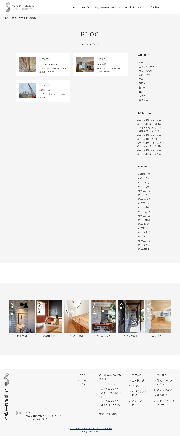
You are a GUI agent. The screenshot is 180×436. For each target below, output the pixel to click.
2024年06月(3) (143, 244)
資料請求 (162, 395)
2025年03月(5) (143, 215)
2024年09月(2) (143, 232)
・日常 (140, 91)
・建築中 (141, 83)
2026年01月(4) (143, 178)
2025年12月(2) (143, 182)
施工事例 (129, 7)
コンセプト (84, 7)
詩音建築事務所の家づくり (107, 7)
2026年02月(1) (143, 174)
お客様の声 (138, 380)
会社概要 (155, 7)
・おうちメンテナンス (148, 66)
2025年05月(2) (143, 207)
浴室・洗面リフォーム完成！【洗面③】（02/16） (149, 122)
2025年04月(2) (143, 211)
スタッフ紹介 (164, 390)
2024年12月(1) (143, 228)
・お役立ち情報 (144, 70)
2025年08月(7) (143, 194)
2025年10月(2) (143, 186)
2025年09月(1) (143, 190)
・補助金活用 (143, 99)
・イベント (142, 62)
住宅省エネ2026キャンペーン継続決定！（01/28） (150, 129)
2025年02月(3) (143, 219)
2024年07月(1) (143, 240)
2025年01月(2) (143, 224)
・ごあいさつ (143, 75)
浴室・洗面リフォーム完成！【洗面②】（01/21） (149, 144)
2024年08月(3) (143, 236)
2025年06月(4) (143, 203)
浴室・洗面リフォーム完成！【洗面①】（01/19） (149, 152)
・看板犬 (141, 95)
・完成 (140, 79)
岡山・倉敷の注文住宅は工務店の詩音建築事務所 (91, 428)
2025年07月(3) (143, 199)
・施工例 (141, 87)
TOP (72, 7)
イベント (142, 7)
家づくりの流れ (108, 414)
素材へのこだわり (110, 400)
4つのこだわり (107, 384)
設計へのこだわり (110, 388)
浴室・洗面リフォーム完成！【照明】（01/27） (149, 137)
